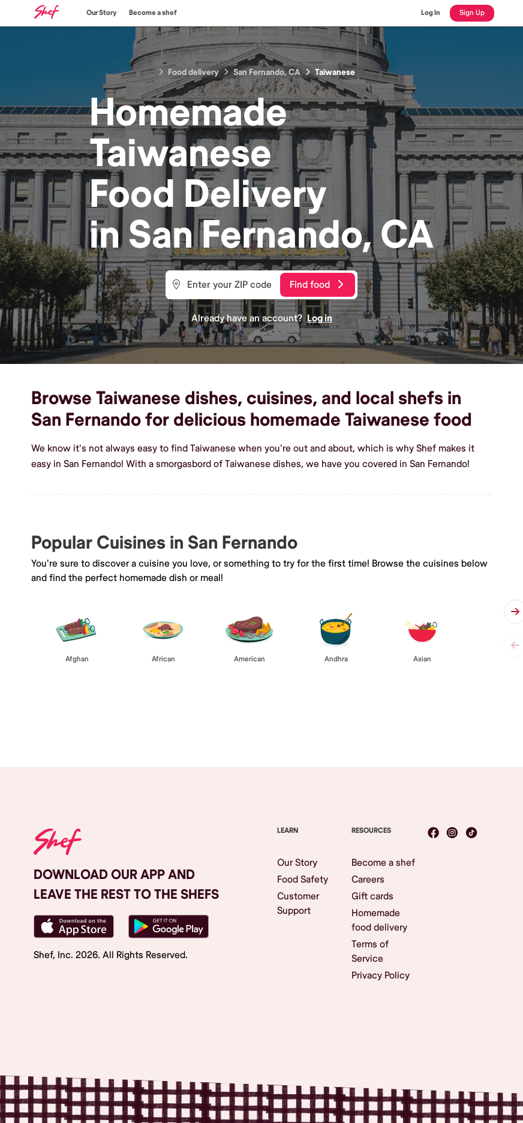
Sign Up (472, 12)
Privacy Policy (380, 976)
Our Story (101, 12)
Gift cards (372, 896)
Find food (316, 285)
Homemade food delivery (379, 920)
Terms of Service (370, 951)
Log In (430, 12)
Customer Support (298, 903)
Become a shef (153, 12)
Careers (367, 880)
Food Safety (302, 880)
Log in (319, 318)
